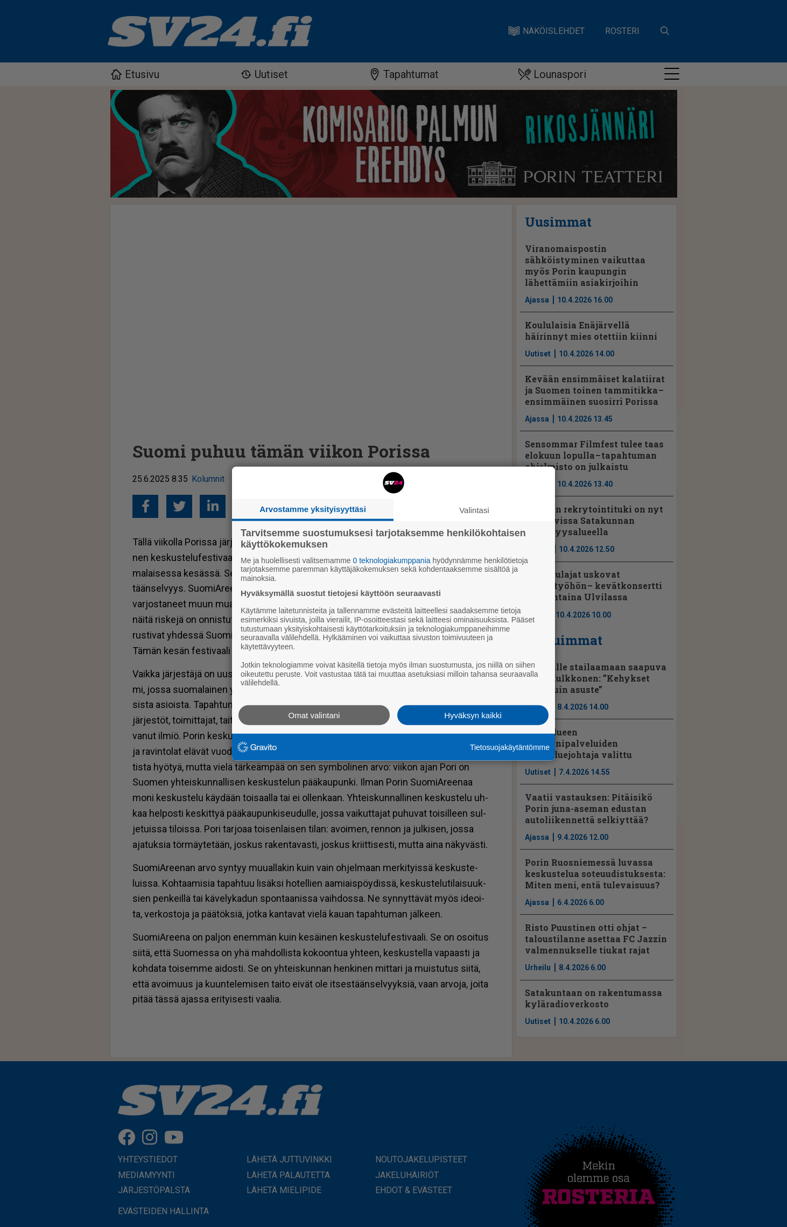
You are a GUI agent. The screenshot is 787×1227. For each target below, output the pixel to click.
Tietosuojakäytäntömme (510, 746)
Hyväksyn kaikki (473, 715)
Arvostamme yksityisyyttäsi (312, 508)
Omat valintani (314, 715)
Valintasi (474, 509)
